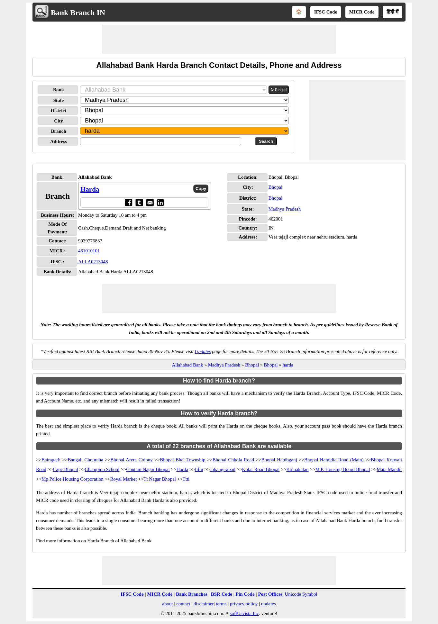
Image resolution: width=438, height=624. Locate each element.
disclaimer (204, 603)
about (167, 603)
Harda (89, 189)
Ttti (186, 479)
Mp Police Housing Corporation (72, 479)
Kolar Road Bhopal (261, 469)
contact (183, 603)
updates (268, 603)
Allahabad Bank (187, 364)
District (58, 110)
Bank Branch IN (78, 12)
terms (221, 603)
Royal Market (123, 479)
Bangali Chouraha (85, 459)
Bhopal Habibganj (279, 459)
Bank (58, 89)
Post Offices (270, 594)
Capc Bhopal (65, 469)
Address (58, 141)
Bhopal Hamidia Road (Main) (334, 459)
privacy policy (244, 603)
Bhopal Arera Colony (131, 459)
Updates (203, 351)
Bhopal (275, 187)
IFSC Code (325, 11)
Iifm (199, 469)
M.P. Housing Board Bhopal (342, 469)
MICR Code (362, 11)
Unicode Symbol (301, 594)
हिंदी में (392, 11)
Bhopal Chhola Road (233, 459)
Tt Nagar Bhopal (159, 479)
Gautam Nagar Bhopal (147, 469)
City (58, 120)
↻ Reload (278, 89)
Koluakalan (297, 469)
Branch (58, 131)
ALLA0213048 (93, 261)
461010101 (89, 250)
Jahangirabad (222, 469)
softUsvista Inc (244, 613)
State (58, 100)
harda (288, 364)
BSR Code (221, 594)
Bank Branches (191, 594)
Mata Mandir (389, 469)
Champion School (102, 469)
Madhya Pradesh (285, 209)
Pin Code (245, 594)
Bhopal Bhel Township (182, 459)
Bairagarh (50, 459)
